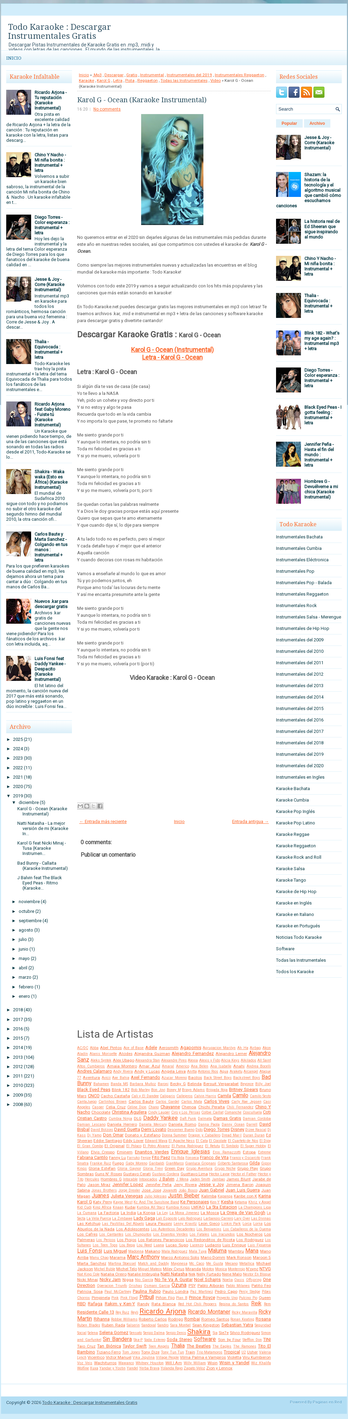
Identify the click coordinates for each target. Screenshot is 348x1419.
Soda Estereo (154, 1340)
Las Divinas (261, 1218)
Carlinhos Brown (113, 1101)
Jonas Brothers (104, 1190)
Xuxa (94, 1368)
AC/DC (82, 1048)
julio (23, 939)
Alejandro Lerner (231, 1053)
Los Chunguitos (138, 1234)
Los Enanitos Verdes (170, 1234)
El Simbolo (230, 1146)
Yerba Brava (149, 1368)
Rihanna (102, 1319)
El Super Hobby (253, 1146)
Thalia (178, 1346)
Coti (267, 1112)
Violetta (234, 1357)
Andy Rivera (123, 1071)
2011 (18, 1076)
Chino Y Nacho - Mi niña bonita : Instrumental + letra (50, 162)
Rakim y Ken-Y (120, 1303)
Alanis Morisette (103, 1054)
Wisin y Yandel (234, 1362)
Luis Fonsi (89, 1251)
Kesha (227, 1201)
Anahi (239, 1066)
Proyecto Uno (227, 1298)
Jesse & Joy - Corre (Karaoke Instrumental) (49, 284)
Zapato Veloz (194, 1368)
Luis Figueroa (259, 1245)
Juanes (100, 1196)
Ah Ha (242, 1048)
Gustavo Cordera (165, 1174)
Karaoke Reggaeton (296, 845)
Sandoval (148, 1325)
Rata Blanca (164, 1303)
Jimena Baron (240, 1184)
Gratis (131, 74)
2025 (18, 739)
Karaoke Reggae (292, 834)
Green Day (174, 1168)
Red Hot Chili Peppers (197, 1304)
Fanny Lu (117, 1157)
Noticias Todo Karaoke (299, 937)
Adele (151, 1047)
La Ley (162, 1213)
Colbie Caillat (212, 1112)
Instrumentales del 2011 (299, 662)
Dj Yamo (94, 1135)
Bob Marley (140, 1090)
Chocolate (100, 1112)
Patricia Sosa (90, 1291)
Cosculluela (252, 1112)
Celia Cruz (116, 1107)
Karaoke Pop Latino (295, 822)
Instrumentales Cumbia (299, 548)
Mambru (236, 1251)
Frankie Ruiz (100, 1163)
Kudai (130, 1207)
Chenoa (189, 1107)
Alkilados (248, 1060)
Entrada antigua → (250, 821)
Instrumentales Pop (295, 571)
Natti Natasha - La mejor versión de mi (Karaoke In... (42, 828)
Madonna (136, 1251)
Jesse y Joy (211, 1184)
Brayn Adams (193, 1090)
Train (190, 1352)
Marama (118, 1257)
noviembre (29, 901)
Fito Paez (161, 1157)
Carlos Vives (217, 1101)
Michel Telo (126, 1268)
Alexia (193, 1060)
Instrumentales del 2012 (299, 674)
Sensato (135, 1333)
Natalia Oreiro (114, 1274)
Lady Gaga (144, 1218)
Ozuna (179, 1285)
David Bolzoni (102, 1129)
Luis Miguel (115, 1251)
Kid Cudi (84, 1207)
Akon (267, 1048)
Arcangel (251, 1071)
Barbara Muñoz (143, 1084)
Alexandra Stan (147, 1060)
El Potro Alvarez (156, 1146)
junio (23, 949)
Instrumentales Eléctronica (302, 559)
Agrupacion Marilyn (219, 1048)
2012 (18, 1066)
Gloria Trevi (153, 1168)
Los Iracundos (223, 1234)
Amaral (168, 1066)
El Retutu (212, 1146)
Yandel (132, 1368)
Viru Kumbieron (256, 1357)
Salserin (133, 1325)
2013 (18, 1057)
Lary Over (242, 1218)
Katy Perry (102, 1202)
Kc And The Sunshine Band (156, 1202)
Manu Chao (99, 1257)
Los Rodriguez (249, 1239)
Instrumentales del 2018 (299, 742)
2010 (18, 1085)
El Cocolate (218, 1141)
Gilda (254, 1163)
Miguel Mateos (150, 1269)
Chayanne (170, 1106)
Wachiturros (105, 1362)
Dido (199, 1129)
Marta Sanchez (91, 1263)
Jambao (218, 1179)
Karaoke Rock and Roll (298, 857)
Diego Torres (216, 1129)
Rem (267, 1304)
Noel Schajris (207, 1279)
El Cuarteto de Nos (243, 1141)
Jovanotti (170, 1190)
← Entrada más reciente (103, 821)
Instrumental (152, 74)
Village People (167, 1357)
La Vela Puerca (98, 1218)
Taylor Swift (135, 1346)
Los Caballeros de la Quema (247, 1229)
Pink (115, 1298)
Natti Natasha (174, 1274)
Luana (159, 1245)
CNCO (94, 1095)
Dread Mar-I (231, 1135)
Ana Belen (199, 1066)
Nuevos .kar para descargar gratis (51, 604)
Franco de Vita (214, 1157)
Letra (117, 80)
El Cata (202, 1141)
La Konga (146, 1212)
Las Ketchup (88, 1223)
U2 (243, 1352)
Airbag (255, 1048)
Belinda (194, 1083)
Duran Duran (254, 1135)
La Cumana (87, 1213)
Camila (224, 1095)
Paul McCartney (117, 1291)
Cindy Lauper (159, 1112)
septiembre (30, 920)
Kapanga (225, 1196)
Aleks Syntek (101, 1060)
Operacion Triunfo (112, 1285)
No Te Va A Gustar (174, 1279)
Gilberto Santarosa (233, 1163)
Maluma (217, 1251)
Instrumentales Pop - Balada (304, 582)
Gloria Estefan (102, 1168)
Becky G (178, 1083)
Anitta (192, 1071)
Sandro (162, 1325)
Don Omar (113, 1134)
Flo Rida (177, 1158)
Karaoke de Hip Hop (296, 891)
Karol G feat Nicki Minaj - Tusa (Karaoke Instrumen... (41, 848)
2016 (18, 1028)
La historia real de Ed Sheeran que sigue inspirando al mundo (322, 229)
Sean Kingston (206, 1325)
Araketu (236, 1071)
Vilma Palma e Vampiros (203, 1357)
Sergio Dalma (154, 1333)
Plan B (181, 1298)
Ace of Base (133, 1048)
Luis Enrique (234, 1245)
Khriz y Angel (259, 1202)
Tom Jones (131, 1352)
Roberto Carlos (153, 1319)
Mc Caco (196, 1263)
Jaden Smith (200, 1179)
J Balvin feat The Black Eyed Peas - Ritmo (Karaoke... (39, 883)
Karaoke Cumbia (292, 800)
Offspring (254, 1280)
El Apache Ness (181, 1141)
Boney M (174, 1090)
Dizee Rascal (255, 1129)
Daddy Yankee (160, 1118)
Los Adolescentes (132, 1229)
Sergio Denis (176, 1333)
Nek (192, 1274)
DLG (137, 1118)
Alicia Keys (230, 1060)
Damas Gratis (227, 1118)
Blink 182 (121, 1089)
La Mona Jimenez (184, 1213)
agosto (26, 930)
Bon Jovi (158, 1090)
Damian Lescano (91, 1124)
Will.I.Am (173, 1362)
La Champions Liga (254, 1207)
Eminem (124, 1152)
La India (128, 1212)
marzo (25, 977)
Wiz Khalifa (261, 1363)
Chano (153, 1107)
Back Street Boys (218, 1077)
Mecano (231, 1263)
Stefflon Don (252, 1340)
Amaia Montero (122, 1066)
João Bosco (187, 1190)
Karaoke (86, 80)
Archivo (317, 123)
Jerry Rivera (185, 1184)
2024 (18, 748)
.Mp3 (97, 74)
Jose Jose (151, 1190)
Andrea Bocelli (259, 1066)
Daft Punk (188, 1118)
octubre (26, 911)
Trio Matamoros (209, 1352)
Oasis (239, 1280)
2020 (18, 786)
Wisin (213, 1362)
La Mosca (210, 1212)
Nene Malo (232, 1274)
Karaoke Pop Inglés (295, 811)
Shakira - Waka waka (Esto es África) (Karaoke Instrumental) (51, 479)
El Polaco (133, 1146)
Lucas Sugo (177, 1245)
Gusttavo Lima (194, 1173)
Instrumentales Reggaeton (239, 74)
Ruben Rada (113, 1325)
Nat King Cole (88, 1274)
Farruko (133, 1158)
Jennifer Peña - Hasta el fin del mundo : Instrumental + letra (319, 455)
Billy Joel (263, 1084)
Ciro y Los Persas (185, 1112)
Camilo (240, 1095)
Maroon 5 (262, 1257)
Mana (251, 1251)
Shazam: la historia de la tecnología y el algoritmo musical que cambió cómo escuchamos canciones (308, 190)
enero (24, 996)
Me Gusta (214, 1263)
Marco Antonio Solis (180, 1257)
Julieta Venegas (127, 1196)
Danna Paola (209, 1124)
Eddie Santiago (107, 1140)
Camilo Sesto (260, 1096)
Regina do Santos (234, 1304)
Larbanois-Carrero (218, 1218)
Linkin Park (231, 1223)
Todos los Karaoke (295, 971)
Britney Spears (243, 1089)
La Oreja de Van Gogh (242, 1212)
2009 (18, 1095)
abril (23, 967)
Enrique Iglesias (190, 1152)
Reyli (134, 1312)
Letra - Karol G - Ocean (172, 357)
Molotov (208, 1269)
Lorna (258, 1223)
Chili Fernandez (240, 1107)
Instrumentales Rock (296, 605)
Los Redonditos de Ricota (210, 1239)
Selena (93, 1333)
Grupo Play (247, 1168)
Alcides (125, 1053)
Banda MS (119, 1084)
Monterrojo (236, 1269)
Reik (256, 1303)
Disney (237, 1129)
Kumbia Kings (178, 1207)
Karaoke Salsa (290, 868)
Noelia (227, 1280)
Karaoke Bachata (293, 788)
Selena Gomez (113, 1332)
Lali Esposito (166, 1218)
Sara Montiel (180, 1325)
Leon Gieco (209, 1223)
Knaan (118, 1207)
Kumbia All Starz (151, 1207)
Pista (130, 80)
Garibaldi (156, 1163)
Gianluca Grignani (200, 1163)
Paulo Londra (176, 1291)
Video (215, 80)
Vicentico (96, 1357)
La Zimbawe (122, 1218)
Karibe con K (245, 1196)
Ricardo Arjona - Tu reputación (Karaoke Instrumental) (51, 100)
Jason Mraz (99, 1184)
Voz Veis (84, 1363)
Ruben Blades (88, 1325)
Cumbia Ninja (120, 1118)
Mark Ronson (239, 1257)
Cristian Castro (92, 1118)
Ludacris (213, 1245)
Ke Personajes (194, 1201)
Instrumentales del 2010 (299, 651)
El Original (114, 1145)
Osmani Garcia (157, 1285)
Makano (152, 1251)
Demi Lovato (153, 1129)
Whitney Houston (150, 1363)
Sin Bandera (117, 1339)
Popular (289, 123)
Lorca (246, 1223)
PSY (192, 1285)
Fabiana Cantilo (92, 1157)
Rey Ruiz (123, 1312)
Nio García (144, 1280)
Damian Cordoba (257, 1118)
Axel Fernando (145, 1077)
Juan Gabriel (211, 1190)
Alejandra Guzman (152, 1053)
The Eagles (221, 1346)
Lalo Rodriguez (190, 1218)
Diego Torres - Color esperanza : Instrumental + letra (52, 225)
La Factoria (108, 1212)
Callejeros (184, 1096)
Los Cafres (87, 1234)
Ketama (241, 1202)
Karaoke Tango (291, 880)
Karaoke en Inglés (294, 903)
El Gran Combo (90, 1146)
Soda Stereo (179, 1339)
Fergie (146, 1158)
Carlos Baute (141, 1101)
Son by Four (229, 1339)
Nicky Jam (110, 1279)
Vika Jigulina (143, 1357)
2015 (18, 1038)
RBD (81, 1303)
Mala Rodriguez (174, 1251)
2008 (18, 1104)
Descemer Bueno (180, 1129)
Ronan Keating (242, 1319)
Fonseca (192, 1158)
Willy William (195, 1363)
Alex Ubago (123, 1060)
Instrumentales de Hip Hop (302, 628)
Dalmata (205, 1118)
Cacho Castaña (115, 1095)
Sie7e (224, 1332)
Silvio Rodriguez (245, 1332)
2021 (18, 777)
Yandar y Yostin (112, 1368)
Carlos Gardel (168, 1101)
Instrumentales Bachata (299, 536)
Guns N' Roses (108, 1173)
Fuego (118, 1163)
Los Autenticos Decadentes (173, 1229)
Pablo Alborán (211, 1285)
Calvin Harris (205, 1096)
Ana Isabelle (220, 1066)
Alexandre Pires (174, 1060)
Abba (94, 1048)
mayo (24, 958)
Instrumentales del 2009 (299, 639)
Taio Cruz (86, 1346)
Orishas (135, 1285)
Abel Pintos (111, 1047)
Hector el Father (243, 1174)
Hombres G (111, 1179)
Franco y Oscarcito (245, 1158)
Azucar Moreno (174, 1077)
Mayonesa (179, 1263)
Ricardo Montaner (209, 1312)
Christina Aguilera (129, 1112)
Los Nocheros (250, 1234)
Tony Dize (150, 1352)
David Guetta (127, 1129)
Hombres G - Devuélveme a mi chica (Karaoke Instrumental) (321, 489)
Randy (143, 1303)
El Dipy (265, 1141)
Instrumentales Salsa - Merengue (308, 617)
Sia (215, 1333)
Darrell (251, 1124)
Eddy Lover (133, 1140)
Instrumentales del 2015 (299, 708)
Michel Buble (104, 1269)
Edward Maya (156, 1141)
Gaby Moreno (136, 1163)
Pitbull (146, 1297)
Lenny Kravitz (185, 1223)
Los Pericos (105, 1240)
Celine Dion (136, 1107)
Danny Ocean (233, 1124)
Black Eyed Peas (93, 1089)
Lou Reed (144, 1245)
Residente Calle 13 (95, 1312)
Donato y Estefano (142, 1135)
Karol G (103, 80)
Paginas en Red (327, 1402)
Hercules (92, 1179)
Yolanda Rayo (172, 1368)
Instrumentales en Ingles (300, 777)
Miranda (193, 1268)
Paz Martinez (201, 1291)
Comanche (233, 1112)
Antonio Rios (208, 1071)
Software (205, 1339)
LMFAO (198, 1207)
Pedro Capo (226, 1291)
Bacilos (195, 1077)
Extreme (264, 1152)
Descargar (113, 74)
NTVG (265, 1268)
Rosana (263, 1319)
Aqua (224, 1071)
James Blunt (238, 1179)
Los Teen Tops (105, 1245)
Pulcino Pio (248, 1298)
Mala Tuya (198, 1251)
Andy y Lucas (147, 1071)
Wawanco (126, 1363)
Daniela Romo (182, 1124)
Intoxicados (148, 1179)
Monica (221, 1269)
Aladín (82, 1054)
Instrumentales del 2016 (299, 720)
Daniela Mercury (153, 1124)
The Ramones (244, 1346)
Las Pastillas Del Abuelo (123, 1223)
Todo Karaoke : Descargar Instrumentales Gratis (59, 31)
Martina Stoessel (122, 1263)
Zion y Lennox (219, 1368)
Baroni (163, 1084)
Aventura (91, 1077)
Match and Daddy (153, 1263)
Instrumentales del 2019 (189, 74)
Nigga (128, 1279)
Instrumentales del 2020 (299, 765)
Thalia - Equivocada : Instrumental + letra (49, 349)
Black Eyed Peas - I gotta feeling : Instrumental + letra (322, 415)
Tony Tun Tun (172, 1352)
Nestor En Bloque (257, 1274)
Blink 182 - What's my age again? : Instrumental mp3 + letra (321, 340)
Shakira (199, 1331)
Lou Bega (127, 1245)
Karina (264, 1196)
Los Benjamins (208, 1229)
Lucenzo (196, 1245)
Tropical (232, 1352)
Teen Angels (158, 1346)
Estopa (249, 1152)
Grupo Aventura (199, 1168)
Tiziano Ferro (109, 1352)
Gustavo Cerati (137, 1173)
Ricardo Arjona (162, 1311)
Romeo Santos (215, 1319)
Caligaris (167, 1096)
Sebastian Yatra (237, 1324)
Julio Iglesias (155, 1196)
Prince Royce (202, 1297)
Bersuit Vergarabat (221, 1083)
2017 (18, 1019)
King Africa (102, 1207)
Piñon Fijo (165, 1297)
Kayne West (122, 1202)
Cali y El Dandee (145, 1096)
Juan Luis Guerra (243, 1190)
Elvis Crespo (103, 1152)
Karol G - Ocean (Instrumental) (172, 349)
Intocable (130, 1179)
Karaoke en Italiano (295, 914)
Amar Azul (149, 1066)
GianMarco (175, 1163)
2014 (18, 1047)
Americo (182, 1066)
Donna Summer (174, 1135)
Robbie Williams (124, 1319)
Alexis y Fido (209, 1060)
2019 (18, 795)
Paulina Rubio (147, 1291)
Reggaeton (147, 80)
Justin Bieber (184, 1196)
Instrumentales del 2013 (299, 685)
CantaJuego (87, 1101)
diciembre (29, 802)
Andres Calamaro (94, 1071)
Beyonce (247, 1084)
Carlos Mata (191, 1101)
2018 (18, 1009)
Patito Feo (261, 1285)
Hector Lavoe (219, 1174)
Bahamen (101, 1084)
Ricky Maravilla (244, 1312)
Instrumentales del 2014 (299, 697)
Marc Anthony (143, 1257)
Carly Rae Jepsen (246, 1101)
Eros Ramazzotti (227, 1152)
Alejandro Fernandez (193, 1053)
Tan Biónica (109, 1346)
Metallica (246, 1263)
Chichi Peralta (211, 1107)
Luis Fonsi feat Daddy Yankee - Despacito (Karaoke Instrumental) (50, 669)
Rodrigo (175, 1319)
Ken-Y (215, 1202)
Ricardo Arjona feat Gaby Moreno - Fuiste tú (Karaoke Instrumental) (53, 414)
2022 (18, 767)
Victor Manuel (118, 1357)
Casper (98, 1107)
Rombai (192, 1319)
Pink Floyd (129, 1298)
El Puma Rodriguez (188, 1146)
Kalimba (209, 1196)
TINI (267, 1339)
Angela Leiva (173, 1071)
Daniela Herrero (122, 1124)
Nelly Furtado (208, 1274)
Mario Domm (213, 1257)
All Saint (264, 1060)
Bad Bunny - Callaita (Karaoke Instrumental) (42, 865)
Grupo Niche (225, 1168)
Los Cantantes (111, 1234)
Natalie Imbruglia (143, 1274)
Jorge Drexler (129, 1190)
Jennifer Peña (158, 1184)
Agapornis (190, 1047)
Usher (252, 1352)
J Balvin (166, 1179)
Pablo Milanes (238, 1285)
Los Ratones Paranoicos (161, 1239)
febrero (26, 986)
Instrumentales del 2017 (299, 731)
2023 (18, 758)
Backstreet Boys (246, 1077)
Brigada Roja (217, 1090)
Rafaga (95, 1303)
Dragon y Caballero (204, 1135)
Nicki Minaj (87, 1279)
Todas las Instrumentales (184, 80)
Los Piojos (126, 1239)
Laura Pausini (159, 1223)
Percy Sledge (249, 1291)
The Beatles (199, 1346)
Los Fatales (199, 1234)
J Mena (182, 1179)
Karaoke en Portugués (298, 925)
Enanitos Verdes (152, 1151)
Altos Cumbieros (91, 1066)
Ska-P (138, 1340)
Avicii (106, 1077)
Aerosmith (168, 1047)
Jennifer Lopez (128, 1184)
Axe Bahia (120, 1077)
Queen (265, 1297)
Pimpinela (101, 1297)
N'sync (252, 1268)
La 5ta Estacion (221, 1207)
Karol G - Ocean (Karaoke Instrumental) (42, 811)
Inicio (13, 58)
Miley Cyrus (173, 1268)
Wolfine (83, 1368)
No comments (107, 109)
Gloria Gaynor (129, 1168)
